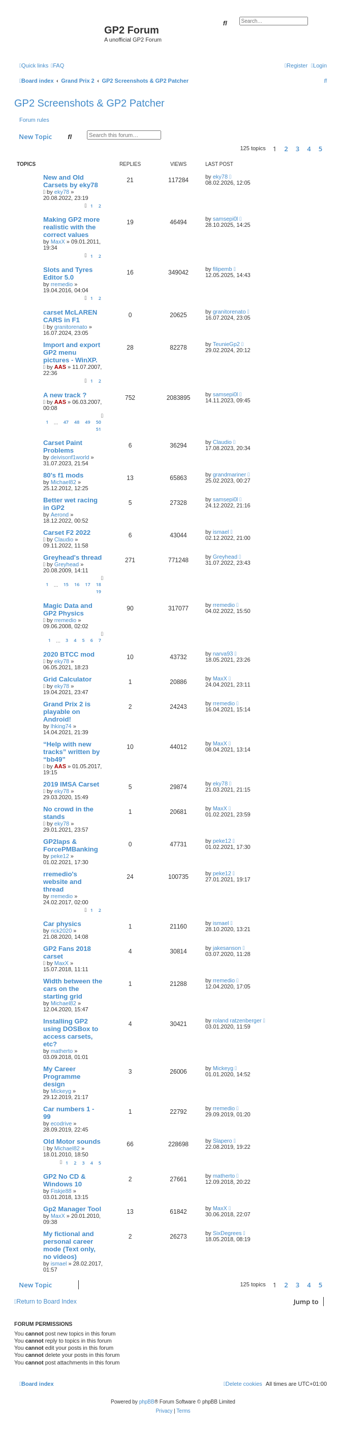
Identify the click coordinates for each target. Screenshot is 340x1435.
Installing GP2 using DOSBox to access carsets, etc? (70, 1032)
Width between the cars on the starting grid (72, 988)
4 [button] (309, 148)
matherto (62, 1051)
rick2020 (61, 931)
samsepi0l (225, 219)
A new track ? (64, 395)
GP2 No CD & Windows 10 (64, 1180)
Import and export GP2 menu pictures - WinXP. (71, 352)
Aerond (60, 514)
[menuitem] (57, 65)
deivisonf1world (70, 457)
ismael (221, 532)
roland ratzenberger (237, 1020)
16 (76, 584)
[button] (329, 149)
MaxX (58, 241)
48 (76, 422)
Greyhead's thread (72, 557)
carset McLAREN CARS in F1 (70, 316)
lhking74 (61, 726)
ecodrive (61, 1123)
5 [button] (320, 148)
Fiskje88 (61, 1191)
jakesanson (227, 948)
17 (87, 584)
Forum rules (34, 120)
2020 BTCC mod (69, 654)
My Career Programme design (61, 1076)
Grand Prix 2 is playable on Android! (66, 711)
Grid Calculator (67, 679)
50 (98, 422)
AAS (60, 367)
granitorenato (70, 327)
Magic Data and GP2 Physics (67, 609)
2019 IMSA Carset (71, 784)
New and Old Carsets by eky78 (70, 181)
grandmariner (229, 474)
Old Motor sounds (72, 1141)
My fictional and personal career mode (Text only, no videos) (69, 1245)
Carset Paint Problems (62, 446)
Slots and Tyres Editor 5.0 (67, 273)
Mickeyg (61, 1091)
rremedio (62, 284)
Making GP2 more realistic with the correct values (71, 227)
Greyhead (66, 564)
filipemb (222, 269)
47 (66, 422)
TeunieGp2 (226, 344)
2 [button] (286, 148)
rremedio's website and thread (62, 881)
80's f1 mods (63, 475)
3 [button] (297, 148)
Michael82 (63, 482)
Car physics (62, 924)
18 (98, 584)
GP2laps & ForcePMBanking (70, 845)
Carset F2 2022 (66, 532)
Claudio (222, 442)
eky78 (61, 192)
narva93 (223, 654)
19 (98, 591)
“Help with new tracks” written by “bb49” (71, 751)
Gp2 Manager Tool (72, 1209)
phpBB (146, 1402)
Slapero (222, 1141)
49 (87, 422)
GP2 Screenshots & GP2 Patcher (89, 103)
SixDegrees (227, 1233)
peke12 (60, 856)
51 (98, 429)
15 (66, 584)
